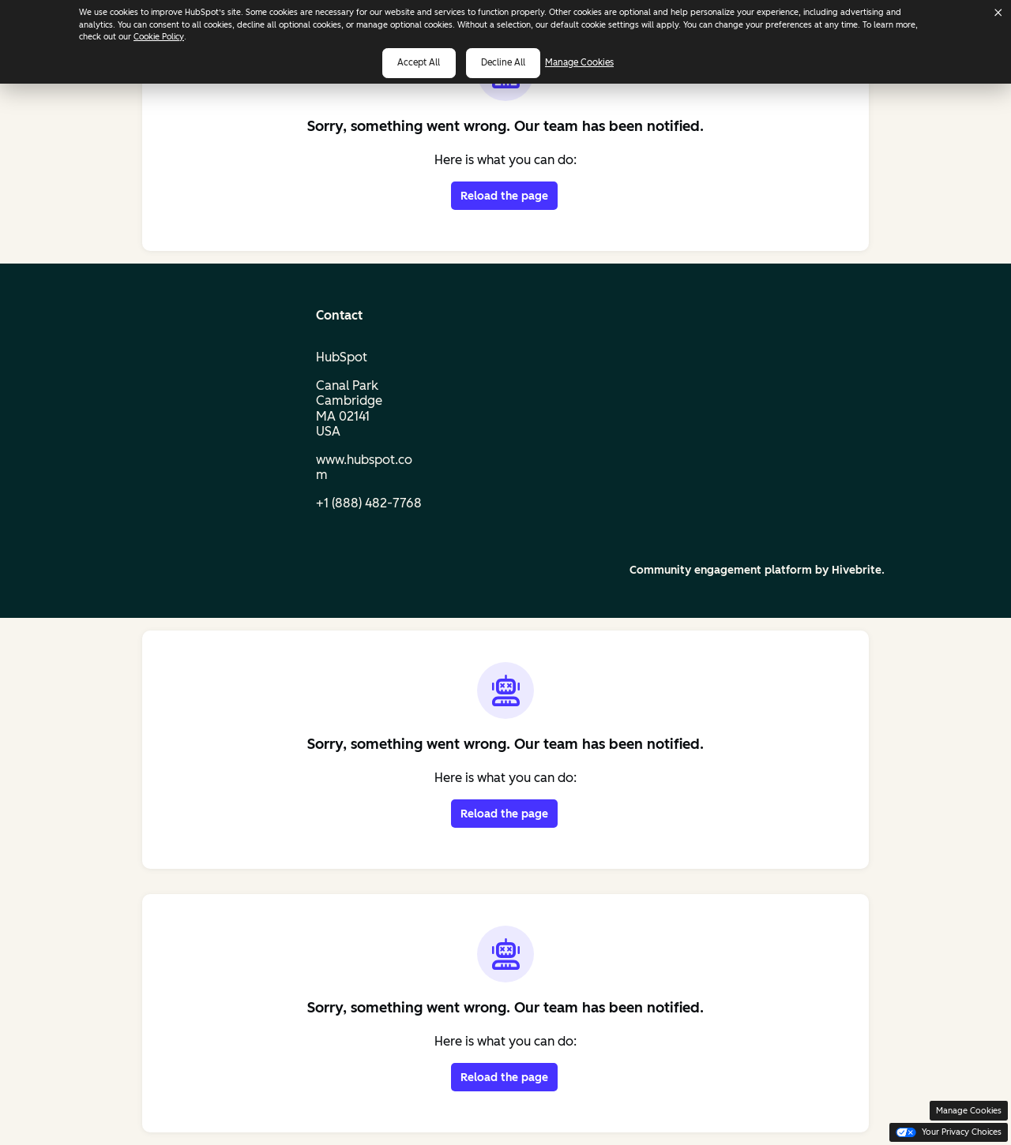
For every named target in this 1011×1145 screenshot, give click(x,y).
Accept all (418, 62)
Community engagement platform (721, 570)
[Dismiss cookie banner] (998, 12)
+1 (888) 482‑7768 (369, 503)
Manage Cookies (587, 62)
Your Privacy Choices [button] (949, 1132)
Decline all (503, 62)
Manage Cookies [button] (969, 1111)
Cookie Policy (158, 37)
